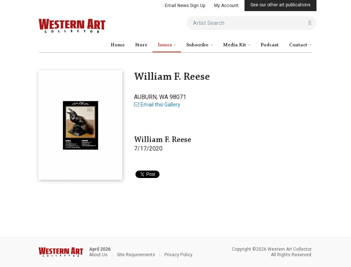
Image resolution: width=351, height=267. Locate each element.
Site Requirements (136, 254)
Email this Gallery (157, 105)
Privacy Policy (178, 254)
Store (141, 45)
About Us (98, 254)
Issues (165, 45)
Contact (298, 45)
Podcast (269, 45)
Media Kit (235, 45)
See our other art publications (280, 4)
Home (118, 45)
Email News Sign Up (183, 5)
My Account (225, 5)
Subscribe (198, 45)
